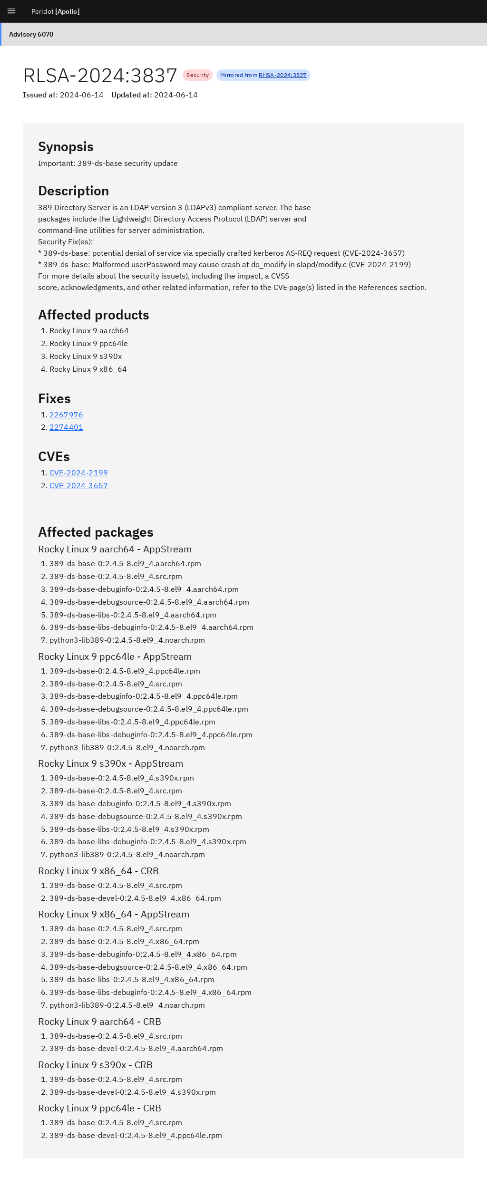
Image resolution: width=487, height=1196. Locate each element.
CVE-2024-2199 (78, 472)
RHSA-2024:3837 (282, 74)
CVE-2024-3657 (78, 485)
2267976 (66, 414)
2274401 (66, 427)
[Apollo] (67, 11)
